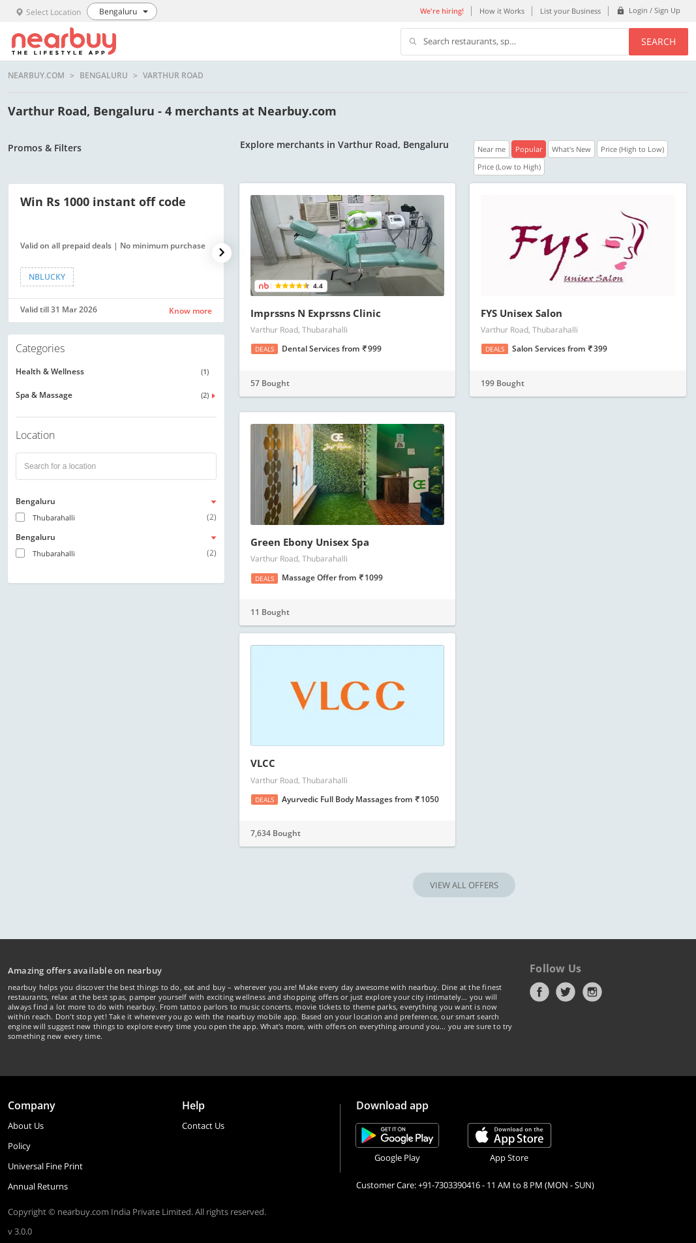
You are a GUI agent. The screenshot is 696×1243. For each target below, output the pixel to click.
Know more (190, 310)
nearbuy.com (36, 75)
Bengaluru (104, 75)
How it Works (501, 11)
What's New (571, 149)
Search (658, 41)
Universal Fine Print (45, 1166)
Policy (19, 1146)
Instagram (592, 992)
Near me (491, 149)
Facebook (539, 992)
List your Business (570, 11)
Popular (528, 149)
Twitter (565, 992)
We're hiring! (442, 11)
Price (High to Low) (632, 149)
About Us (26, 1125)
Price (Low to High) (509, 167)
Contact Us (203, 1125)
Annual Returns (38, 1186)
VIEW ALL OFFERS (464, 885)
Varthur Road (173, 75)
